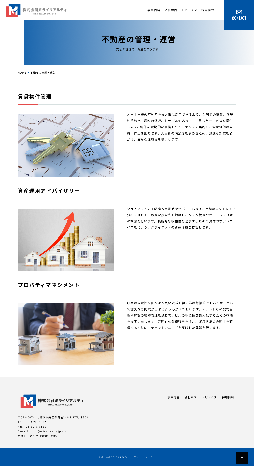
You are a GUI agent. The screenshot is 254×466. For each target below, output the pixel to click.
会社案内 (170, 10)
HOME (22, 72)
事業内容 (153, 10)
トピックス (189, 10)
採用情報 (207, 10)
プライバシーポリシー (144, 457)
